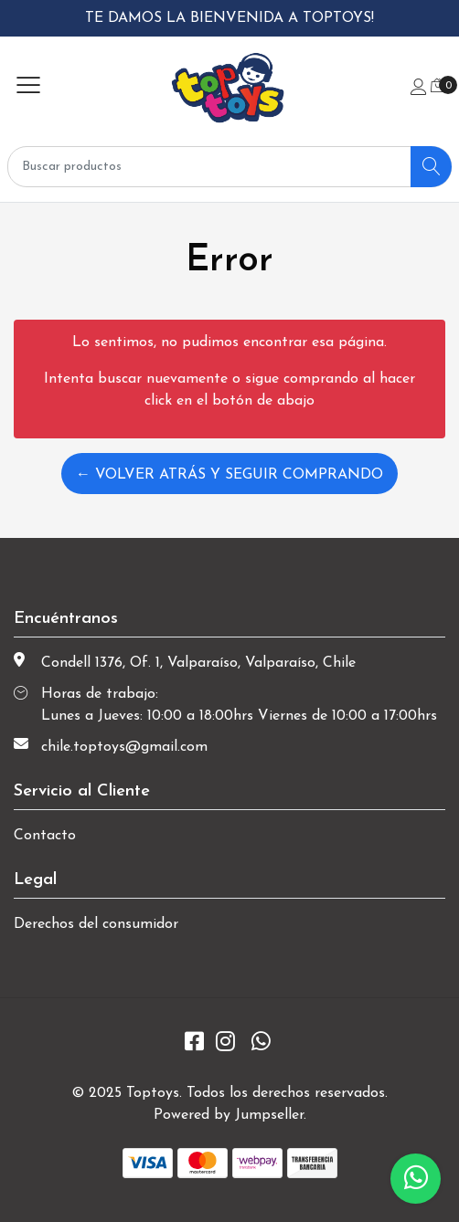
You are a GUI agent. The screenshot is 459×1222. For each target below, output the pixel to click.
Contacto (45, 835)
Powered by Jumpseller (229, 1115)
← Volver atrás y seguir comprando (229, 475)
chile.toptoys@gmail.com (124, 747)
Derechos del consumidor (96, 924)
